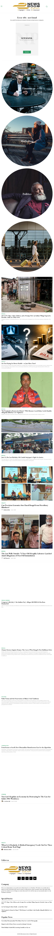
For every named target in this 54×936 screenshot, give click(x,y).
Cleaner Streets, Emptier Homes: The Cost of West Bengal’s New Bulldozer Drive (26, 650)
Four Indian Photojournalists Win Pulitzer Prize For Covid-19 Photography (19, 921)
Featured (3, 696)
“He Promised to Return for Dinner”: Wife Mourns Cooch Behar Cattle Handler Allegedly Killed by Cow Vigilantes (26, 411)
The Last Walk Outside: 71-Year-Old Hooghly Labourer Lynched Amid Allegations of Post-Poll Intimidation (26, 554)
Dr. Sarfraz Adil (7, 801)
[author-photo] (2, 510)
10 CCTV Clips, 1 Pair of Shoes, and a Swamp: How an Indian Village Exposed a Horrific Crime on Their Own (26, 316)
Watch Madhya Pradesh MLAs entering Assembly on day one (15, 927)
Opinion (3, 794)
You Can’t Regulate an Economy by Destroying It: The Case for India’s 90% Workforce (26, 797)
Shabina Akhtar (7, 509)
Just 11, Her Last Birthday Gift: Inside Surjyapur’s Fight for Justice (22, 457)
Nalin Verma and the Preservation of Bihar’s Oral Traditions (20, 699)
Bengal (3, 313)
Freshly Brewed (5, 600)
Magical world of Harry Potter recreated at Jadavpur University (16, 924)
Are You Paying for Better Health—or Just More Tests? (18, 363)
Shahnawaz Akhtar (7, 849)
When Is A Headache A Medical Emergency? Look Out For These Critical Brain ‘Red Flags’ (26, 846)
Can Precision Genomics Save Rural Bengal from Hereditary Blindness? (24, 506)
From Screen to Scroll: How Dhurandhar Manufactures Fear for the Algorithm (26, 747)
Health (3, 361)
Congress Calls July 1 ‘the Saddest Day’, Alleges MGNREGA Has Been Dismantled (23, 603)
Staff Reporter (7, 558)
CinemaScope (5, 745)
